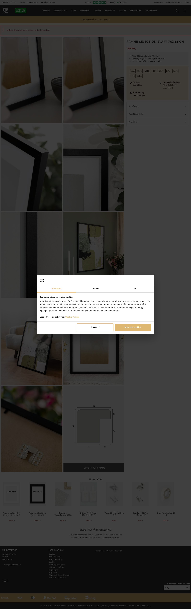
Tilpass (95, 327)
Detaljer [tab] (95, 288)
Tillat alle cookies (133, 327)
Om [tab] (134, 288)
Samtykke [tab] (56, 288)
